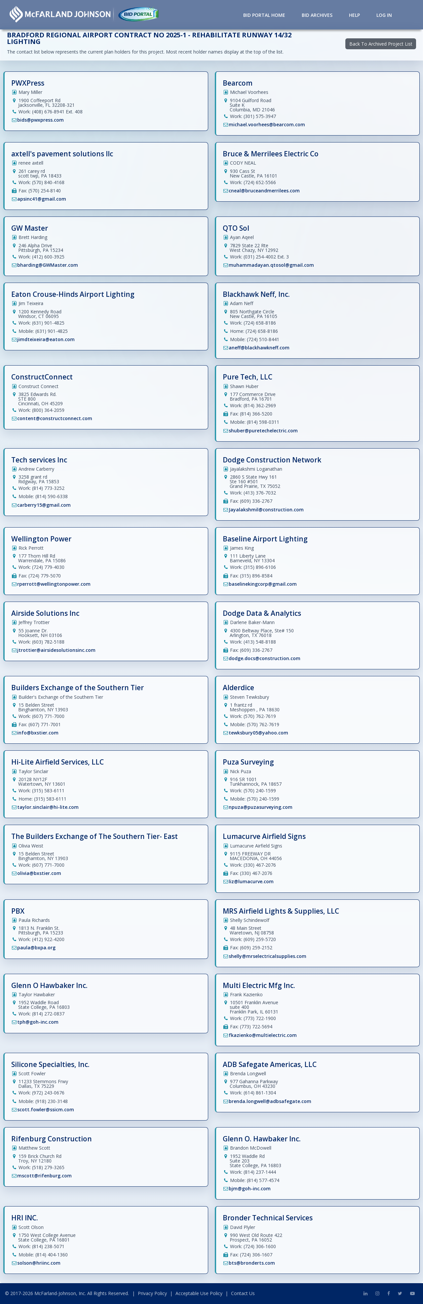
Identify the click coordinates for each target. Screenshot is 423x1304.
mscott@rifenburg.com (44, 1175)
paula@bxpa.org (36, 947)
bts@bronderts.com (252, 1263)
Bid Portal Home (264, 15)
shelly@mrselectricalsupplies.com (267, 956)
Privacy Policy (152, 1293)
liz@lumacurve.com (251, 881)
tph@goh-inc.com (37, 1022)
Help (354, 15)
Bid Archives (317, 15)
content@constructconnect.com (54, 418)
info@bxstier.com (37, 733)
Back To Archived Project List (380, 44)
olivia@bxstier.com (39, 873)
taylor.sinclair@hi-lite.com (48, 807)
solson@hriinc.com (38, 1263)
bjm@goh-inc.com (250, 1188)
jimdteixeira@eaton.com (46, 339)
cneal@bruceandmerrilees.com (264, 190)
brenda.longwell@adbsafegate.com (270, 1101)
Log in (384, 15)
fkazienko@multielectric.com (263, 1035)
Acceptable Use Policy (198, 1293)
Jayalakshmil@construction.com (266, 509)
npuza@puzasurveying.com (260, 807)
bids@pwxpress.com (40, 120)
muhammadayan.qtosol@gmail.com (271, 265)
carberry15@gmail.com (44, 505)
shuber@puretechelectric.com (263, 430)
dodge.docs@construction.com (264, 658)
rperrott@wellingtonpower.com (54, 584)
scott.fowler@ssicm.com (45, 1109)
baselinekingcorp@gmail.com (263, 584)
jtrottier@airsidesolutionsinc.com (56, 650)
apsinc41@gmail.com (41, 199)
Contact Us (243, 1293)
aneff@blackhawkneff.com (259, 347)
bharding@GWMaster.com (47, 265)
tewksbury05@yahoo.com (258, 733)
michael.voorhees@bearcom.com (267, 124)
